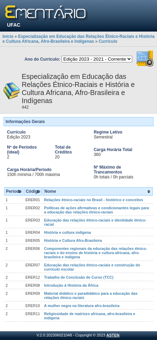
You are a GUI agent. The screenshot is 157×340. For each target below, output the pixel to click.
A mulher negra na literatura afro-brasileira (82, 306)
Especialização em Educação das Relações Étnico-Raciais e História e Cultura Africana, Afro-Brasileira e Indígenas (78, 39)
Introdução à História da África (71, 285)
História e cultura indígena (67, 232)
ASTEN (112, 335)
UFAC (13, 25)
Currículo (108, 41)
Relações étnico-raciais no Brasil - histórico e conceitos (93, 200)
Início (7, 36)
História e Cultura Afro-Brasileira (73, 240)
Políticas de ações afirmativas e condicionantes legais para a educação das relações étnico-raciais (96, 210)
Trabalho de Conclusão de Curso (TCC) (78, 277)
